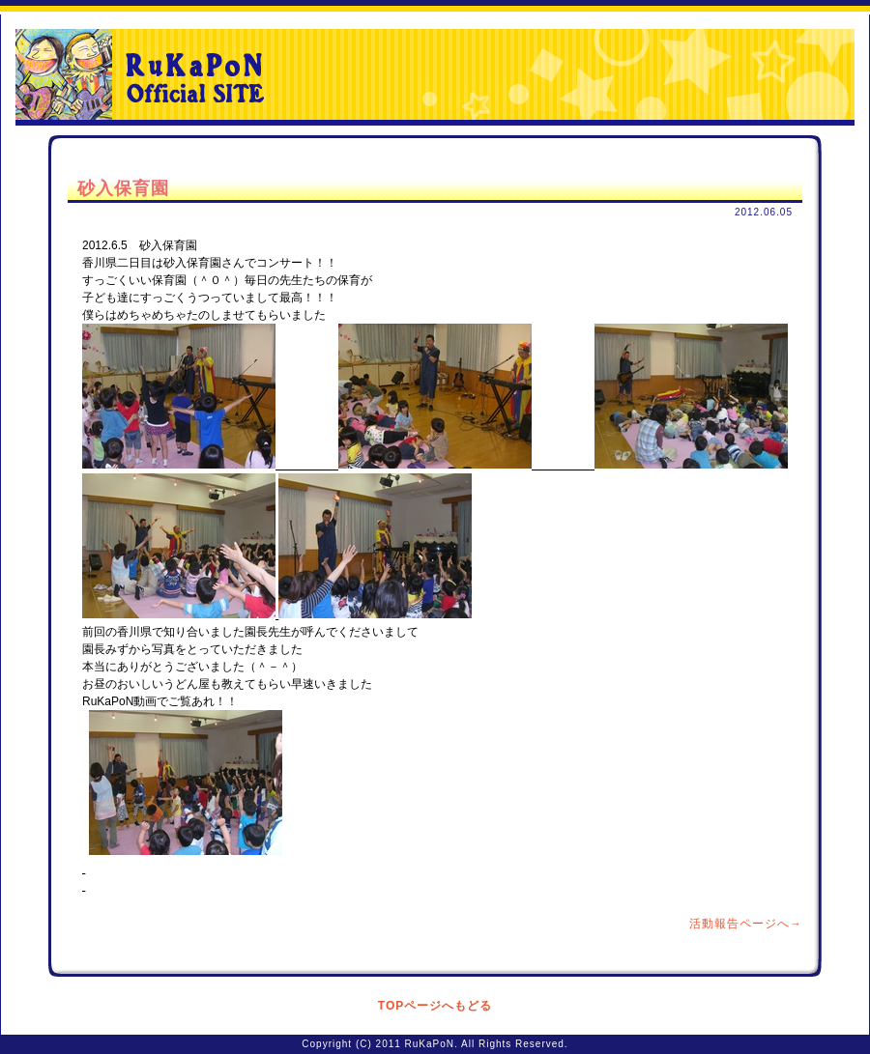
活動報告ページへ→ (745, 923)
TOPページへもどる (435, 1005)
